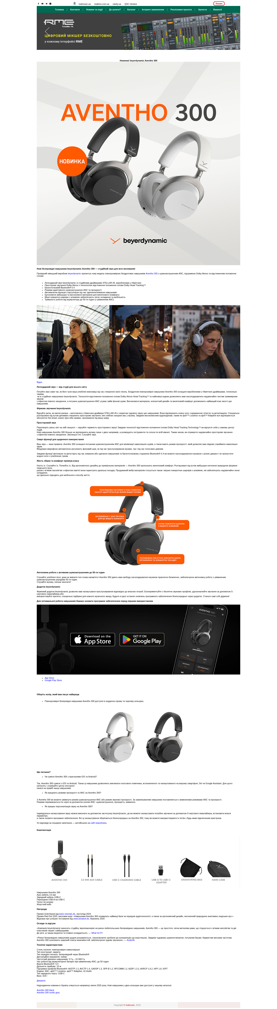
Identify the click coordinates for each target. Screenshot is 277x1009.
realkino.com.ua (101, 4)
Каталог (131, 9)
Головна (59, 9)
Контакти (75, 9)
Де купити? (115, 9)
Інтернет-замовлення (153, 9)
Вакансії (217, 9)
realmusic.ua (85, 4)
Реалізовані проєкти (181, 9)
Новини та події (94, 9)
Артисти (202, 9)
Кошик (219, 3)
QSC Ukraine (131, 4)
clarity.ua (117, 4)
